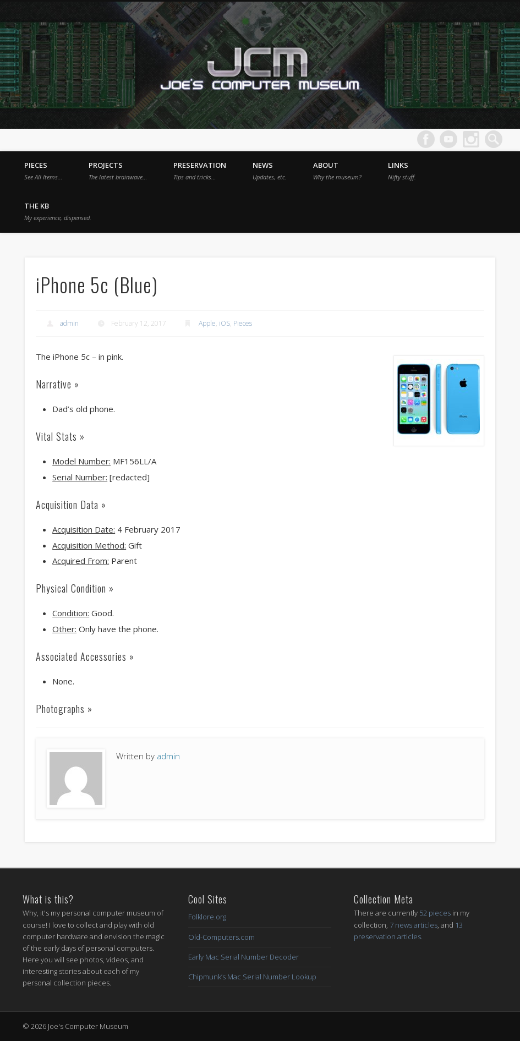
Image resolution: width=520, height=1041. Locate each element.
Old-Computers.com (221, 937)
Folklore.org (207, 917)
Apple (207, 323)
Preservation (199, 170)
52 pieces (435, 913)
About (337, 170)
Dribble (471, 139)
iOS (224, 323)
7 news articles (413, 925)
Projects (118, 170)
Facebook (426, 139)
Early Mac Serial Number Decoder (243, 957)
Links (402, 170)
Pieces (43, 170)
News (270, 170)
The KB (57, 211)
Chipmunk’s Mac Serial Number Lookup (252, 977)
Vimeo (448, 139)
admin (69, 323)
